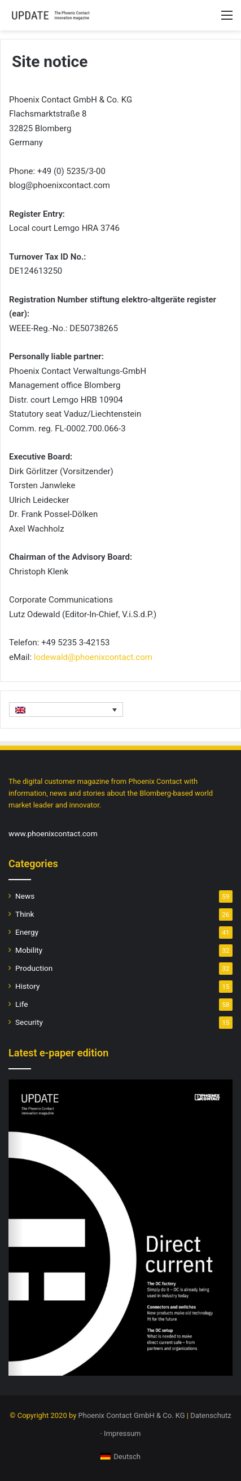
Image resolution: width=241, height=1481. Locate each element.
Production (33, 968)
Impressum (122, 1433)
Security (29, 1022)
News (24, 895)
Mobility (28, 949)
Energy (26, 931)
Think (24, 913)
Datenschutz (210, 1415)
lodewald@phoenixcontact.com (93, 657)
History (27, 986)
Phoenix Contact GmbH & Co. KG (131, 1415)
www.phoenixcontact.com (53, 833)
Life (21, 1004)
